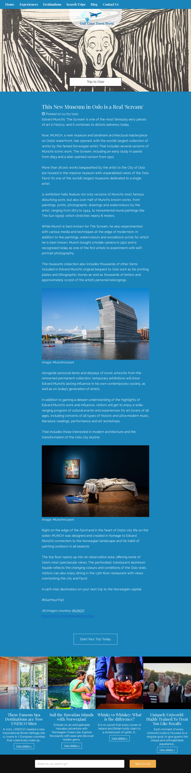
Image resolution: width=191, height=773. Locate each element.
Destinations (52, 4)
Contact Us (111, 4)
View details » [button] (24, 746)
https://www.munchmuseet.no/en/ (68, 616)
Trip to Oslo (95, 82)
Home (9, 4)
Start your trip (142, 763)
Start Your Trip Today (95, 639)
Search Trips (75, 4)
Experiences (29, 4)
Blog (94, 4)
